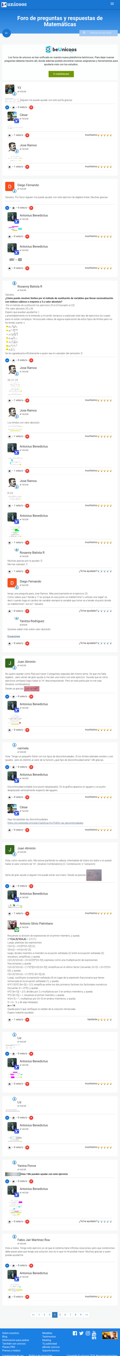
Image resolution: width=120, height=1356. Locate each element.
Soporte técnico (51, 1350)
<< (33, 1314)
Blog (4, 1336)
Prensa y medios (11, 1350)
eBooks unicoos (51, 1347)
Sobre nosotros (10, 1333)
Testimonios (49, 1336)
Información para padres (15, 1340)
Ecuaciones (14, 636)
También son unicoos (14, 1343)
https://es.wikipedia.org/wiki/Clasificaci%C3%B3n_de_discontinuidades (45, 822)
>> (86, 1314)
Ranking (46, 1340)
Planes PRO (8, 1347)
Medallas (47, 1333)
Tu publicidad (49, 1343)
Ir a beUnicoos (61, 73)
